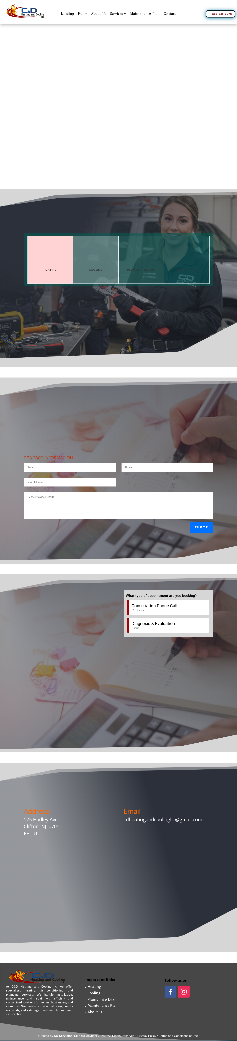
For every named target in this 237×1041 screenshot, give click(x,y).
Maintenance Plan (145, 14)
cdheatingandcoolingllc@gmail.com (163, 819)
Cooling (93, 993)
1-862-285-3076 (220, 13)
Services (116, 14)
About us (94, 1012)
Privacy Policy (146, 1036)
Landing (67, 14)
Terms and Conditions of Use (179, 1036)
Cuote (201, 527)
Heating (50, 269)
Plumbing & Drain (102, 999)
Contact (170, 14)
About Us (98, 14)
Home (82, 14)
